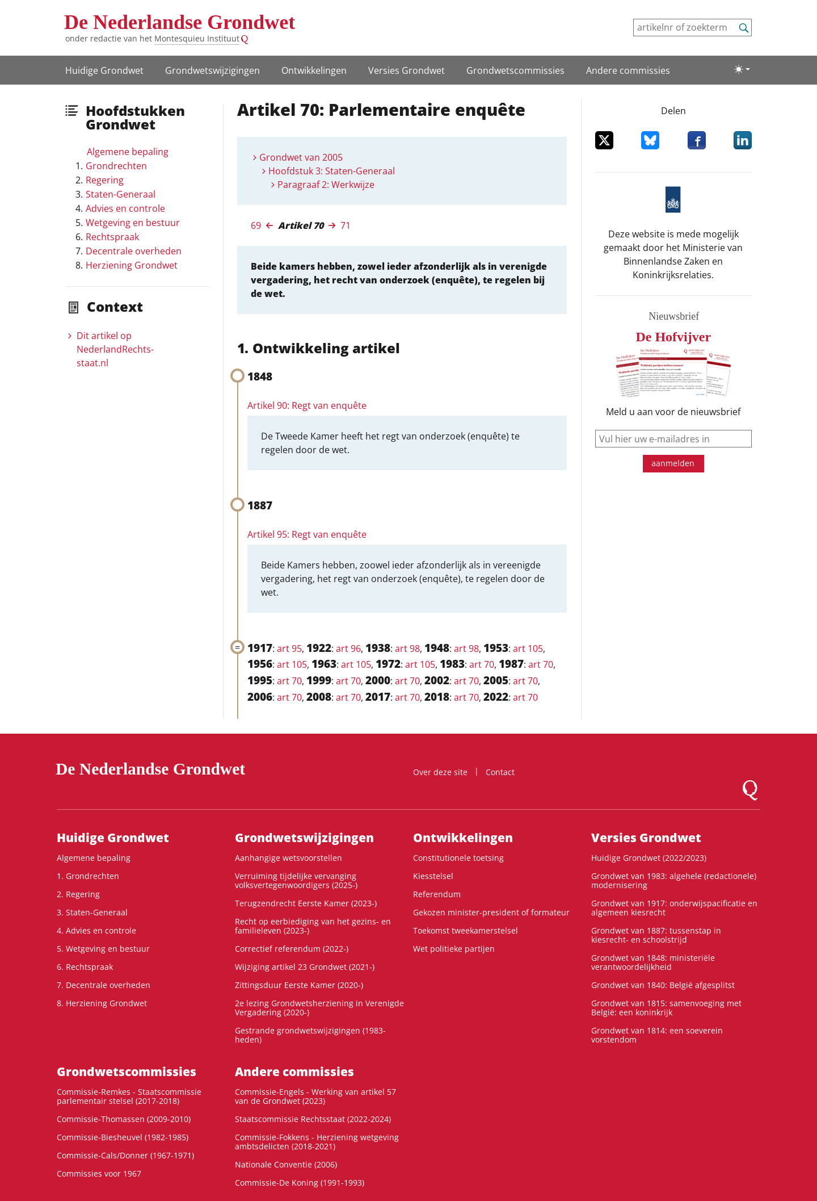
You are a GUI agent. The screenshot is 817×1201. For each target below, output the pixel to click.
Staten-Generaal (120, 194)
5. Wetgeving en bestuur (103, 948)
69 (256, 225)
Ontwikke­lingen (314, 70)
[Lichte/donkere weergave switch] (742, 69)
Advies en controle (125, 208)
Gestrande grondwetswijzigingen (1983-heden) (310, 1035)
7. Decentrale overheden (103, 985)
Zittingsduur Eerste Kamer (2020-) (299, 985)
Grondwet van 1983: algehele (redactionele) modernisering (673, 880)
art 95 (289, 648)
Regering (105, 180)
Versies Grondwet (406, 70)
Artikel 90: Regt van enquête (307, 405)
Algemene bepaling (128, 151)
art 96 (348, 648)
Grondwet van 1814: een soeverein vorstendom (657, 1035)
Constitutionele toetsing (458, 857)
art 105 (528, 648)
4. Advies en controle (96, 930)
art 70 (481, 664)
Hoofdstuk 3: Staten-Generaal (331, 171)
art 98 (407, 648)
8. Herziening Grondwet (102, 1003)
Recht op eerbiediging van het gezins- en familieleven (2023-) (313, 926)
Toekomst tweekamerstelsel (465, 930)
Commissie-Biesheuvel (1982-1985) (122, 1137)
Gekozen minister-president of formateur (491, 912)
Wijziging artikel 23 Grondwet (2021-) (304, 966)
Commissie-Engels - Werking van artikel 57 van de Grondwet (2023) (315, 1096)
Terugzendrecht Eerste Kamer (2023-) (306, 903)
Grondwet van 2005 (301, 157)
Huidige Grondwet (104, 70)
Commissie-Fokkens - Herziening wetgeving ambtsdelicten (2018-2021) (317, 1142)
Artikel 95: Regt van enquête (307, 534)
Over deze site (440, 772)
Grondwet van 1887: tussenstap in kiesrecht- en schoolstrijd (656, 935)
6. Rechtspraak (85, 966)
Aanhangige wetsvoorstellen (288, 857)
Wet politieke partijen (454, 948)
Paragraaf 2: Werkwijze (325, 184)
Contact (500, 772)
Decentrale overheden (134, 251)
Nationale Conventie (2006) (286, 1164)
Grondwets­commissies (515, 70)
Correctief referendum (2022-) (291, 948)
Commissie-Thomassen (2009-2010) (124, 1119)
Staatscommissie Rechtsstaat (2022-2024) (313, 1119)
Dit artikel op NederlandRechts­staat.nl (115, 349)
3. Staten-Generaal (92, 912)
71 (345, 225)
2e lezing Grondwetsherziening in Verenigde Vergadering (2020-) (319, 1008)
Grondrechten (116, 166)
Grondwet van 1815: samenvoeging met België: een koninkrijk (666, 1008)
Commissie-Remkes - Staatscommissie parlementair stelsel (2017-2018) (129, 1096)
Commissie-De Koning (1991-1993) (299, 1182)
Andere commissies (628, 70)
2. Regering (78, 894)
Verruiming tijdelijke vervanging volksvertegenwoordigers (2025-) (296, 880)
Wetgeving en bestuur (133, 222)
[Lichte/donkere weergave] (742, 69)
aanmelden (672, 463)
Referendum (437, 894)
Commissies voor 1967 (99, 1173)
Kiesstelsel (433, 876)
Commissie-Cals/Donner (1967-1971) (125, 1155)
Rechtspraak (112, 237)
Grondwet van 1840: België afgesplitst (663, 985)
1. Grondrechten (88, 876)
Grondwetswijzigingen (212, 70)
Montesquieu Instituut (196, 38)
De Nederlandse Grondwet (179, 22)
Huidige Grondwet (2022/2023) (648, 857)
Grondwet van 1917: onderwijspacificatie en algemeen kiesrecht (674, 908)
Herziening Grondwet (132, 265)
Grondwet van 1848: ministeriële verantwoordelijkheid (653, 962)
